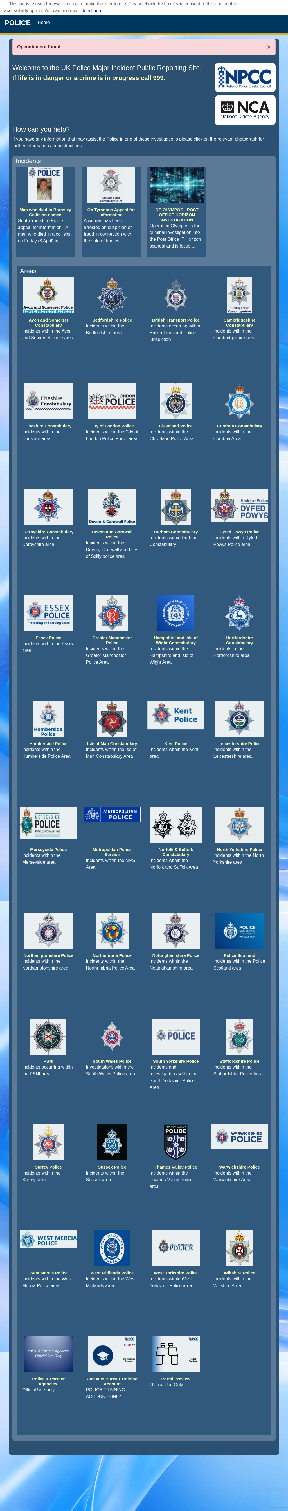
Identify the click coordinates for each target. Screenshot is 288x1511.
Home (44, 22)
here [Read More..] (98, 10)
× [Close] (269, 47)
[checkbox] (6, 3)
